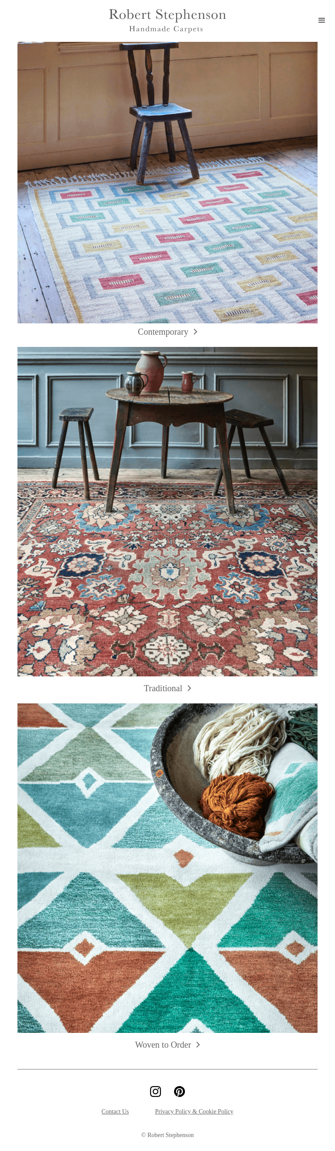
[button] (322, 21)
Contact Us (115, 1111)
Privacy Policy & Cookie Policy (194, 1111)
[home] (167, 21)
